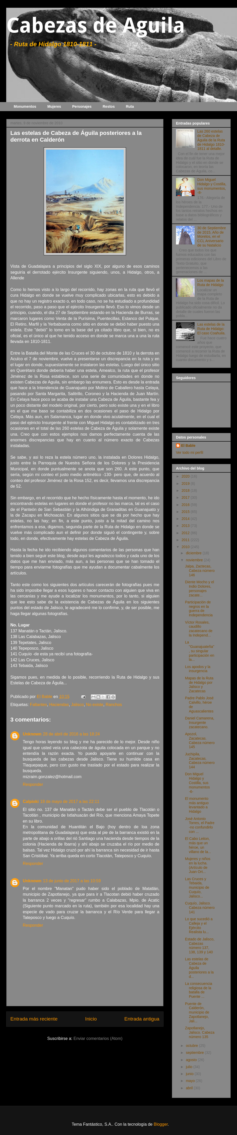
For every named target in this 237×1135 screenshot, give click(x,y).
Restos (109, 106)
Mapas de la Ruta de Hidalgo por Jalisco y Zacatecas (199, 684)
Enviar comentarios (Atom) (97, 1038)
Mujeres (54, 106)
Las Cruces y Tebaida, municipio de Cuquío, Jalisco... (197, 887)
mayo (191, 1081)
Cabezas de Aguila (95, 25)
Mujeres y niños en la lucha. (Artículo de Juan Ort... (197, 865)
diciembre (194, 553)
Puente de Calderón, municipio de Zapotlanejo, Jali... (197, 1012)
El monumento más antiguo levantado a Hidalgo (197, 805)
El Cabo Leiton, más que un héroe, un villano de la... (198, 845)
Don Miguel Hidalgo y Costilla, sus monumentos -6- (197, 782)
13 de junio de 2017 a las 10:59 (72, 881)
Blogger (161, 1124)
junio (190, 1074)
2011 (186, 540)
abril (190, 1088)
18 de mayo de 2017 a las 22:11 (69, 801)
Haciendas (59, 704)
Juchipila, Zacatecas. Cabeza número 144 (200, 760)
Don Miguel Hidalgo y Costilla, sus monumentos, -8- (211, 186)
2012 (186, 533)
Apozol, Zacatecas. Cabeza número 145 (200, 740)
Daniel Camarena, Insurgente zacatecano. (199, 722)
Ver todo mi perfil (189, 452)
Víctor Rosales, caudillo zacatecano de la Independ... (198, 628)
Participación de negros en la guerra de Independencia (199, 608)
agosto (192, 1060)
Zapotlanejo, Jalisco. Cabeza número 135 (199, 1032)
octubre (192, 1046)
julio (189, 1067)
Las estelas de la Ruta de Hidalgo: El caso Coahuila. (211, 328)
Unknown (32, 734)
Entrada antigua (141, 1019)
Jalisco (77, 704)
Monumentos (25, 106)
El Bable (188, 445)
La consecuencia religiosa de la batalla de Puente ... (198, 990)
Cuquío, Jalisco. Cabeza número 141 (200, 907)
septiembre (195, 1052)
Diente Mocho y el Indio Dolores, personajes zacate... (199, 588)
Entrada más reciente (33, 1019)
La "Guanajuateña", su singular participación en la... (199, 651)
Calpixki (31, 801)
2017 (186, 497)
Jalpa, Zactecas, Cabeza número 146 (200, 570)
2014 (186, 519)
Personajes (82, 106)
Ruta (130, 106)
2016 (186, 505)
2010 (186, 547)
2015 (186, 512)
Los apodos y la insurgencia (197, 669)
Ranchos (114, 704)
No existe (94, 704)
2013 (186, 526)
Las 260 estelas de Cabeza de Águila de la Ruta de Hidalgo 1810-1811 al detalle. (211, 140)
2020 (186, 476)
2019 (186, 483)
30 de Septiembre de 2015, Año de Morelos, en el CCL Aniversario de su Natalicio (211, 236)
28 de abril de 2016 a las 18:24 (71, 734)
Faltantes (38, 704)
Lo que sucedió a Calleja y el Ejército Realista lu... (199, 925)
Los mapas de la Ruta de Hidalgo (210, 282)
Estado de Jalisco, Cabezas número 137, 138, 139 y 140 (199, 945)
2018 (186, 490)
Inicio (91, 1019)
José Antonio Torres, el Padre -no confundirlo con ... (199, 825)
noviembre (195, 560)
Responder (33, 784)
